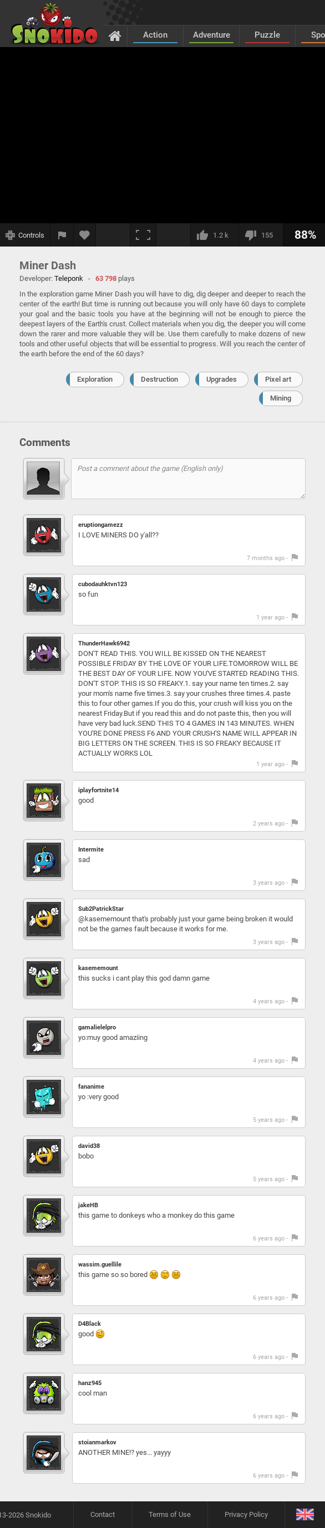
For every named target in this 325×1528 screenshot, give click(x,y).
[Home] (115, 35)
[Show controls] (25, 235)
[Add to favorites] (85, 235)
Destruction (159, 379)
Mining (280, 398)
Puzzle (267, 35)
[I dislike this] (260, 235)
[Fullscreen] (143, 235)
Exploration (95, 379)
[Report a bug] (62, 235)
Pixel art (278, 379)
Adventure (211, 35)
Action (155, 35)
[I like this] (214, 235)
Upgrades (221, 379)
